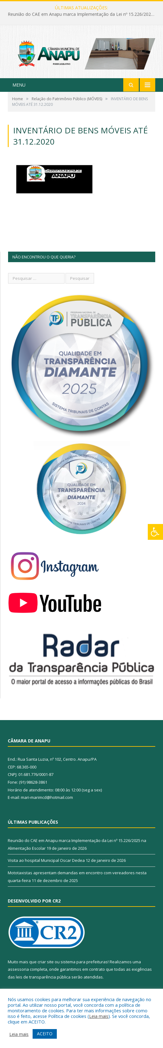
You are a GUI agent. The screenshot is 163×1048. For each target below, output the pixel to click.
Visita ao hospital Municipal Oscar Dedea (46, 860)
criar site (46, 962)
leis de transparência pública (43, 977)
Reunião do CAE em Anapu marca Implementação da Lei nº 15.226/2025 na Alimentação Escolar (83, 14)
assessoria (18, 969)
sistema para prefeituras (84, 962)
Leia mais (98, 1016)
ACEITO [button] (44, 1034)
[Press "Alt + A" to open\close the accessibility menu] (155, 532)
